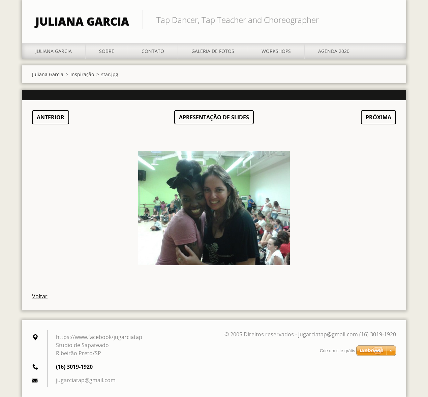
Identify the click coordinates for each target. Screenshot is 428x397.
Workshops (276, 51)
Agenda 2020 (333, 51)
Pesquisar (389, 19)
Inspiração (82, 74)
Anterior (50, 117)
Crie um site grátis (337, 350)
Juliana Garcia (53, 51)
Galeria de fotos (212, 51)
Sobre (106, 51)
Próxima (378, 117)
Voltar (40, 296)
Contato (153, 51)
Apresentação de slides (214, 117)
